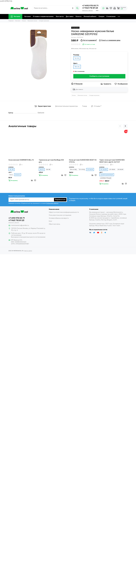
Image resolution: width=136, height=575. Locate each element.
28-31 (42, 169)
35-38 (11, 169)
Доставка (69, 16)
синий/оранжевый (106, 174)
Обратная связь (54, 224)
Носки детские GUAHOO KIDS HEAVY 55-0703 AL (83, 161)
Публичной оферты (52, 203)
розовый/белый (105, 178)
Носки (74, 95)
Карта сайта (28, 250)
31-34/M (90, 169)
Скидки (101, 16)
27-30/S (82, 169)
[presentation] (120, 126)
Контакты (60, 16)
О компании (110, 16)
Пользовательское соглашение (60, 215)
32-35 (48, 169)
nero (11, 174)
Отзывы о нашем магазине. (43, 16)
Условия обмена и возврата (59, 218)
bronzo (17, 174)
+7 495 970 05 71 (90, 5)
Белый (77, 66)
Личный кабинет (90, 16)
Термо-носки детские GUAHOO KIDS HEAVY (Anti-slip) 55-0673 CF (112, 161)
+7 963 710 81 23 (90, 8)
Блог (50, 221)
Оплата (78, 16)
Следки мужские (94, 95)
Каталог (15, 16)
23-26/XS (73, 169)
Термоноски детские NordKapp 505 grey (51, 161)
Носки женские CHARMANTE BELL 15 (21, 160)
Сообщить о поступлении (99, 76)
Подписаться (60, 200)
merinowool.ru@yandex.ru (20, 225)
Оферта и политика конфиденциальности (64, 212)
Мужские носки (82, 95)
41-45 (77, 58)
